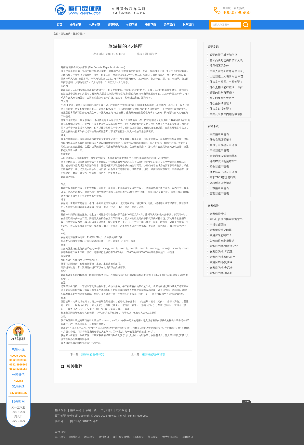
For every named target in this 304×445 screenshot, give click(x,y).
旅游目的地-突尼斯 (221, 267)
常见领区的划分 (219, 65)
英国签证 (187, 437)
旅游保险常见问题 (221, 230)
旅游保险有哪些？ (221, 235)
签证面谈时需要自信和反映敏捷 (229, 60)
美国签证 (153, 437)
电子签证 (94, 24)
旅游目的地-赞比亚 (221, 262)
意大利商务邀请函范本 (223, 156)
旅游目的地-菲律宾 (92, 354)
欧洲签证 (74, 437)
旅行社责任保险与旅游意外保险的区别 (233, 219)
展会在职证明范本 (221, 139)
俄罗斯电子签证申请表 (223, 172)
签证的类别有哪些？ (222, 92)
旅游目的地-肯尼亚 (221, 251)
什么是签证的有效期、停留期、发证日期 (234, 87)
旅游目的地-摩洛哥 (221, 273)
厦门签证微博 (121, 437)
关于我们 (169, 24)
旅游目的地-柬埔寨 (153, 354)
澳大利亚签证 (170, 437)
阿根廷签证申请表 (221, 182)
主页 (56, 33)
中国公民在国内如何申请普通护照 (230, 114)
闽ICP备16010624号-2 (84, 421)
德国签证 (89, 437)
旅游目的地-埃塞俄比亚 (224, 246)
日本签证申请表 (219, 188)
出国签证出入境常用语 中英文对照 (231, 76)
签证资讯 (113, 24)
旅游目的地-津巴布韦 (222, 256)
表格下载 (150, 24)
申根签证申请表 (219, 150)
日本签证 (138, 437)
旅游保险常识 (218, 213)
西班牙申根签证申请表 (223, 145)
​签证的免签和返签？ (222, 98)
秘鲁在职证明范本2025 (223, 161)
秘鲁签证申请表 (219, 166)
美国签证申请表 (219, 134)
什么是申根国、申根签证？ (226, 81)
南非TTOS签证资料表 (223, 177)
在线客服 (18, 339)
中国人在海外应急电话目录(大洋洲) (231, 71)
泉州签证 (104, 437)
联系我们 (188, 24)
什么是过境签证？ (221, 108)
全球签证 (75, 24)
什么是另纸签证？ (221, 103)
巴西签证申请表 (219, 193)
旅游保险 (78, 33)
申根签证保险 (218, 224)
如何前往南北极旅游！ (223, 240)
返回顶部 (246, 401)
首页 (59, 24)
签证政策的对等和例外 (223, 54)
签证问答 (131, 24)
